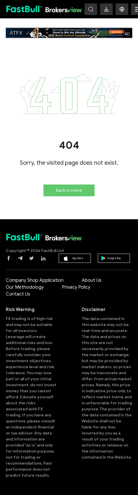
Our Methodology (25, 287)
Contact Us (18, 294)
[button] (122, 9)
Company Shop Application (35, 280)
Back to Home (69, 190)
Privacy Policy (76, 287)
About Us (91, 280)
